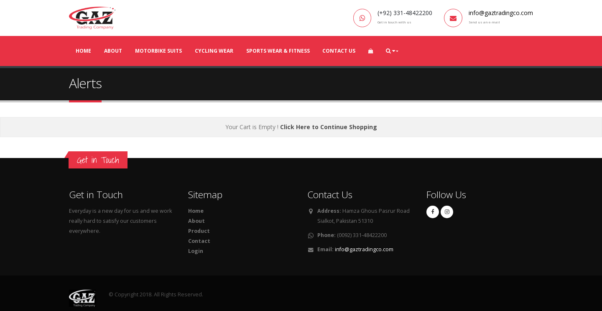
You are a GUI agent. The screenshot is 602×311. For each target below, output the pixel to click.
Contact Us (338, 50)
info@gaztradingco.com (501, 13)
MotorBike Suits (158, 50)
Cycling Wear (214, 50)
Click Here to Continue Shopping (328, 127)
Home (83, 50)
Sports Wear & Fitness (278, 50)
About (113, 50)
